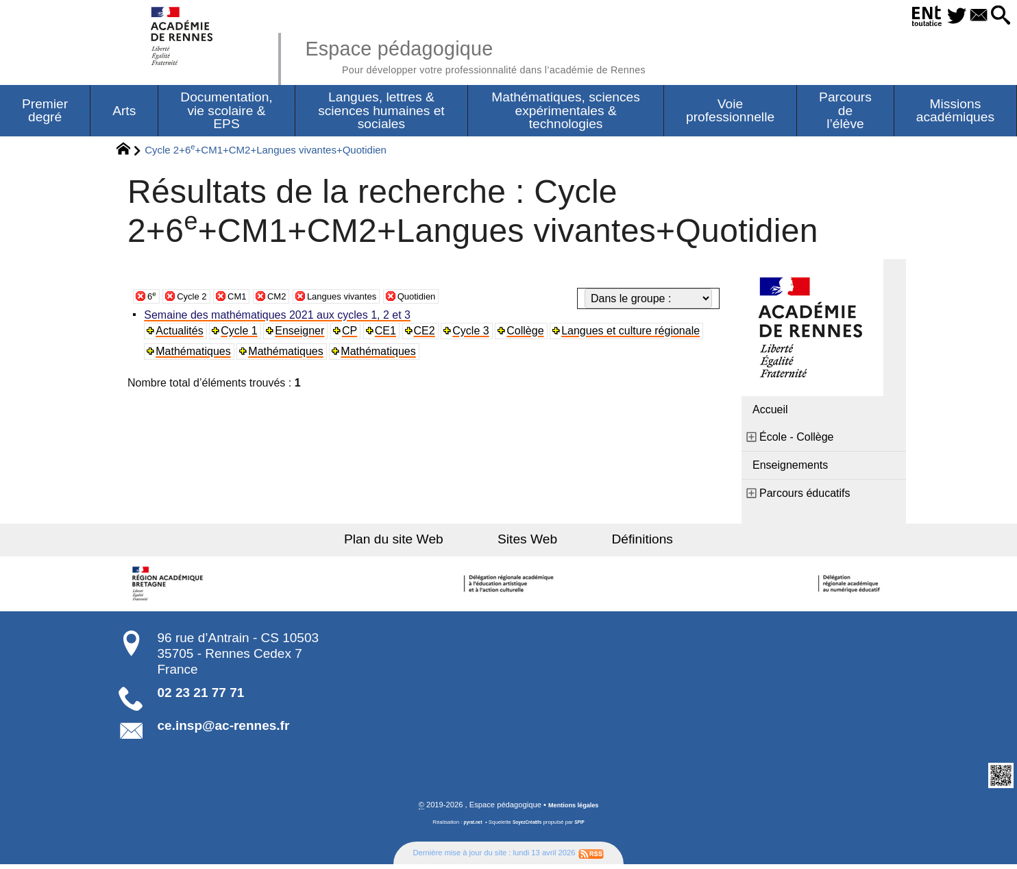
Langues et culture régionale (638, 334)
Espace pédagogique (513, 55)
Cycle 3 (476, 334)
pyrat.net (468, 827)
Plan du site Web (418, 542)
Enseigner (303, 334)
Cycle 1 (242, 334)
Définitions (618, 542)
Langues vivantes (367, 299)
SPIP (584, 827)
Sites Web (527, 542)
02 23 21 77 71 (201, 696)
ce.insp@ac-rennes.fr (224, 729)
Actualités (182, 334)
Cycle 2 (197, 299)
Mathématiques (195, 354)
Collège (531, 334)
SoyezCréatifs (528, 827)
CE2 (429, 334)
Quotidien (454, 299)
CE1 (390, 334)
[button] (997, 16)
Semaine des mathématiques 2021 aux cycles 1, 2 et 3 (280, 318)
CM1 (248, 299)
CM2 (292, 299)
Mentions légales (573, 809)
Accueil (770, 413)
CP (353, 334)
